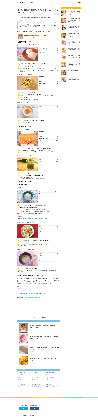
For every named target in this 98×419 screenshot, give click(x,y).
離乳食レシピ (37, 297)
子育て (58, 2)
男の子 (47, 374)
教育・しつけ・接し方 (50, 386)
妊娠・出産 (50, 2)
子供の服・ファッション (36, 386)
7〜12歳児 (48, 381)
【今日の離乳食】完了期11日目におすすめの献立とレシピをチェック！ (32, 290)
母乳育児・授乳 (20, 379)
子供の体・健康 (49, 389)
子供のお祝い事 (20, 374)
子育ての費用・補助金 (50, 372)
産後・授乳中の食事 (21, 384)
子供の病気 (34, 389)
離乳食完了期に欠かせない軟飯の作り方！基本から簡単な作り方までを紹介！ (34, 218)
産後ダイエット (49, 384)
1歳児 (47, 379)
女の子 (33, 374)
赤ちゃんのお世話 (35, 377)
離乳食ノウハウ (28, 297)
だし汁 (40, 79)
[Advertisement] (27, 308)
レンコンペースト (42, 258)
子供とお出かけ (20, 389)
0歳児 (19, 377)
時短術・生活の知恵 (35, 372)
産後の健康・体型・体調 (36, 384)
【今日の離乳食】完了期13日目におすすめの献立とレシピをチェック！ (32, 293)
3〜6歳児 (33, 381)
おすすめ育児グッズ (21, 372)
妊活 (42, 2)
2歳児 (19, 381)
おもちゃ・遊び (20, 386)
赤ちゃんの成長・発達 (50, 377)
